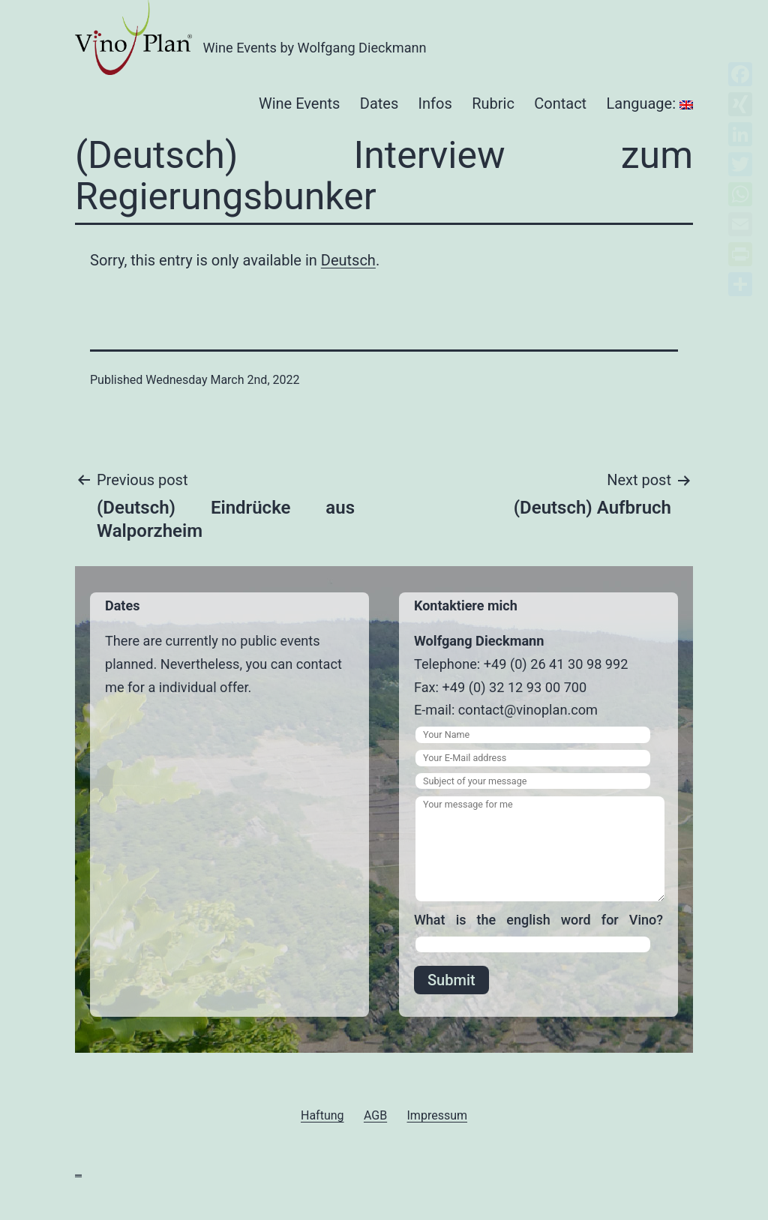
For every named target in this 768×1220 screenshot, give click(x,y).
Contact (560, 103)
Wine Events (299, 103)
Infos (435, 103)
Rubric (493, 103)
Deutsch (348, 260)
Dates (379, 103)
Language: (650, 103)
